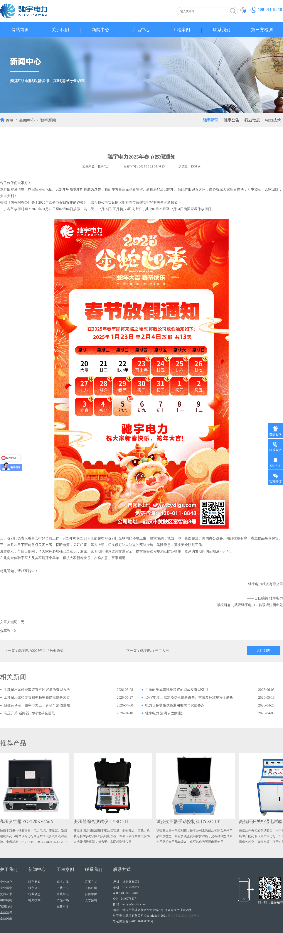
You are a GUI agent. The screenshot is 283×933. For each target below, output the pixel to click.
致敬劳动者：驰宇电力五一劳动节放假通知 (37, 705)
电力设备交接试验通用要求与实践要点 (174, 705)
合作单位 (91, 894)
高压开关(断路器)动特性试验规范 (29, 713)
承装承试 (63, 894)
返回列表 (263, 650)
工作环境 (91, 888)
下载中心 (63, 888)
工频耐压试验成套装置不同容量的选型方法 (37, 689)
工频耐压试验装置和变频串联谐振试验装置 (37, 697)
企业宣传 (6, 912)
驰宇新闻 (48, 120)
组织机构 (6, 900)
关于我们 (60, 29)
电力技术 (273, 120)
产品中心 (141, 29)
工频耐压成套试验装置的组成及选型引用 (176, 689)
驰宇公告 (231, 120)
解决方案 (63, 882)
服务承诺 (63, 906)
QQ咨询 (275, 462)
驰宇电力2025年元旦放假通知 (41, 650)
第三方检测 (262, 29)
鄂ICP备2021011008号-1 (183, 915)
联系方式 (91, 882)
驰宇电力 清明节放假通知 (164, 713)
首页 (9, 120)
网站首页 (20, 29)
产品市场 (63, 900)
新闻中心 (100, 29)
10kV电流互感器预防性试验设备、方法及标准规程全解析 (189, 697)
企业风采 (6, 918)
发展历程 (6, 906)
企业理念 (6, 888)
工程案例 (181, 29)
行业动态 (252, 120)
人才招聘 (91, 900)
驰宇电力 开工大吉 (154, 650)
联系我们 (221, 29)
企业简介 (6, 882)
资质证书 (6, 894)
